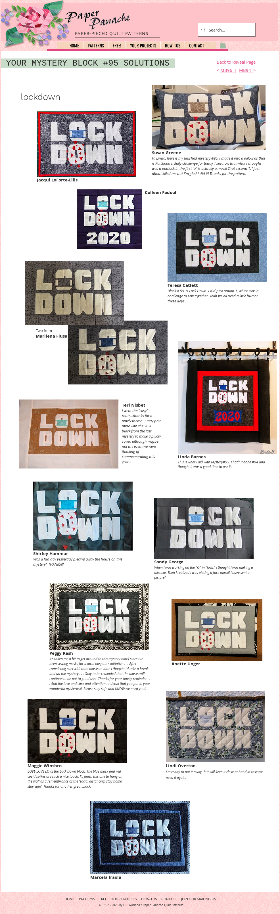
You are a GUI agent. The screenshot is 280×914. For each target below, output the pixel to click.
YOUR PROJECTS (124, 899)
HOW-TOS (149, 899)
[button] (95, 45)
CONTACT (169, 899)
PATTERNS (87, 899)
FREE (103, 899)
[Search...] (226, 29)
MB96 (227, 70)
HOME (69, 899)
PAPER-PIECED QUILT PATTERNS (112, 33)
